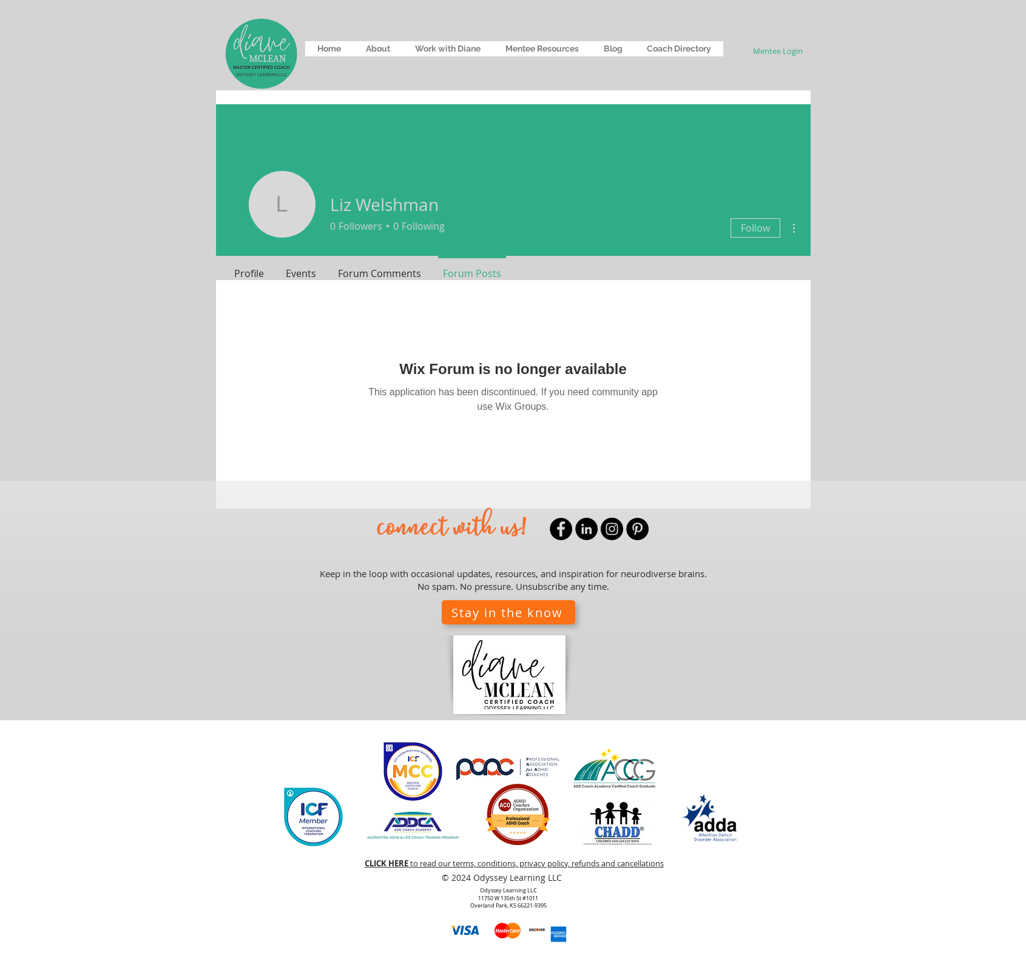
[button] (377, 48)
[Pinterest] (637, 529)
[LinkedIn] (586, 529)
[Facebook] (561, 529)
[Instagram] (612, 529)
